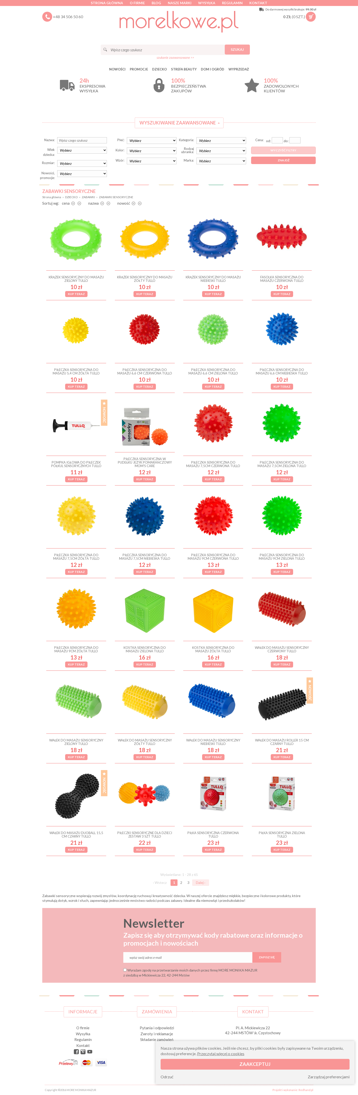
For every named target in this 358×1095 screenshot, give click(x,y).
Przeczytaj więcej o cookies (220, 1053)
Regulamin (232, 3)
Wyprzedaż (238, 69)
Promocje (139, 69)
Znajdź (283, 160)
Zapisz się (267, 957)
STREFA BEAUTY (184, 69)
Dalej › (200, 882)
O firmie (137, 3)
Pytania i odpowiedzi (157, 1028)
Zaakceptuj (254, 1064)
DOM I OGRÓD (212, 69)
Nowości (117, 69)
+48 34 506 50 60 (68, 16)
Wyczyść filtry (283, 150)
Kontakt (258, 3)
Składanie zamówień (156, 1039)
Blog (156, 3)
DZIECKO (159, 69)
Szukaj (237, 49)
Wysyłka (206, 3)
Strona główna (107, 3)
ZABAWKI (88, 197)
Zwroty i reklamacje (156, 1034)
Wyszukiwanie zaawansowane (177, 122)
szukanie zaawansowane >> (175, 58)
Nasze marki (179, 3)
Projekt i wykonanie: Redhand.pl (292, 1090)
